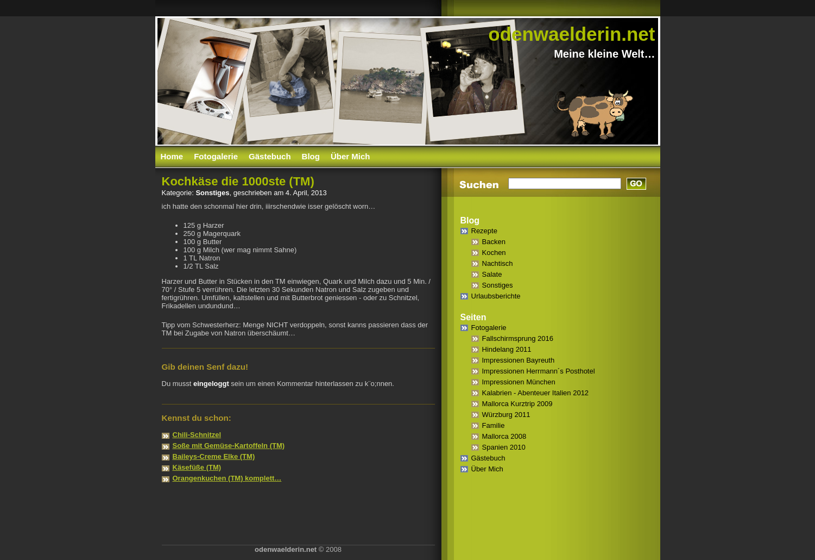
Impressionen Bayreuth (518, 360)
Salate (492, 274)
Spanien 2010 (504, 447)
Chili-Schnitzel (197, 435)
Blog (311, 156)
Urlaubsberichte (496, 296)
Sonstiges (212, 193)
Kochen (494, 252)
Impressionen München (518, 382)
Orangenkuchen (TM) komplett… (227, 478)
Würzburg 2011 (506, 414)
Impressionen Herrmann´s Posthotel (538, 371)
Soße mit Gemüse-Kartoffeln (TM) (229, 445)
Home (172, 156)
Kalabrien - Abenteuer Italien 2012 (535, 393)
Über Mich (350, 156)
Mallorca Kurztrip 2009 (517, 404)
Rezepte (484, 231)
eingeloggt (211, 383)
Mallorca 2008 (504, 436)
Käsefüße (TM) (197, 467)
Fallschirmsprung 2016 (518, 338)
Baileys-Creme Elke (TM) (214, 456)
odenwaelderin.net (571, 34)
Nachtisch (497, 263)
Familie (493, 425)
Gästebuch (270, 156)
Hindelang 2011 (507, 349)
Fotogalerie (216, 156)
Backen (494, 242)
